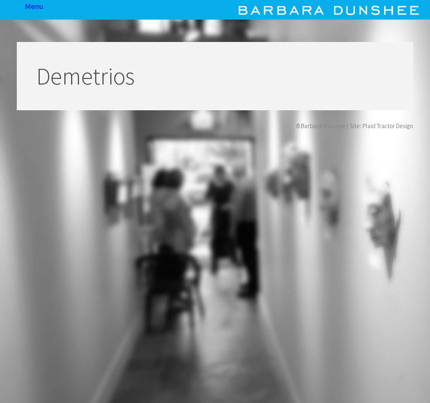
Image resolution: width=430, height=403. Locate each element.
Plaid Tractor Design (387, 126)
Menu (12, 10)
